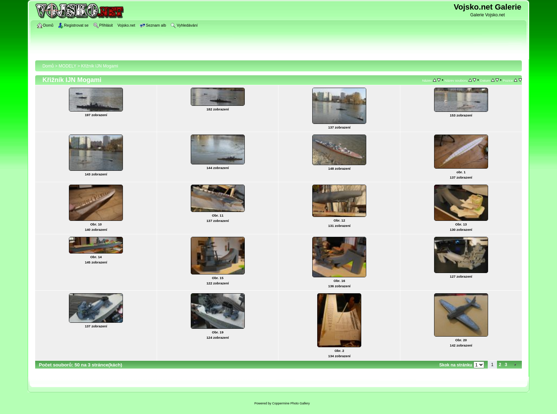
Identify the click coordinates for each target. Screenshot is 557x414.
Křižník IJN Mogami (99, 66)
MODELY (67, 66)
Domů (48, 66)
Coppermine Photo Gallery (291, 403)
